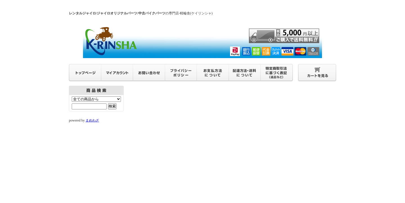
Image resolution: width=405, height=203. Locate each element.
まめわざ (92, 120)
